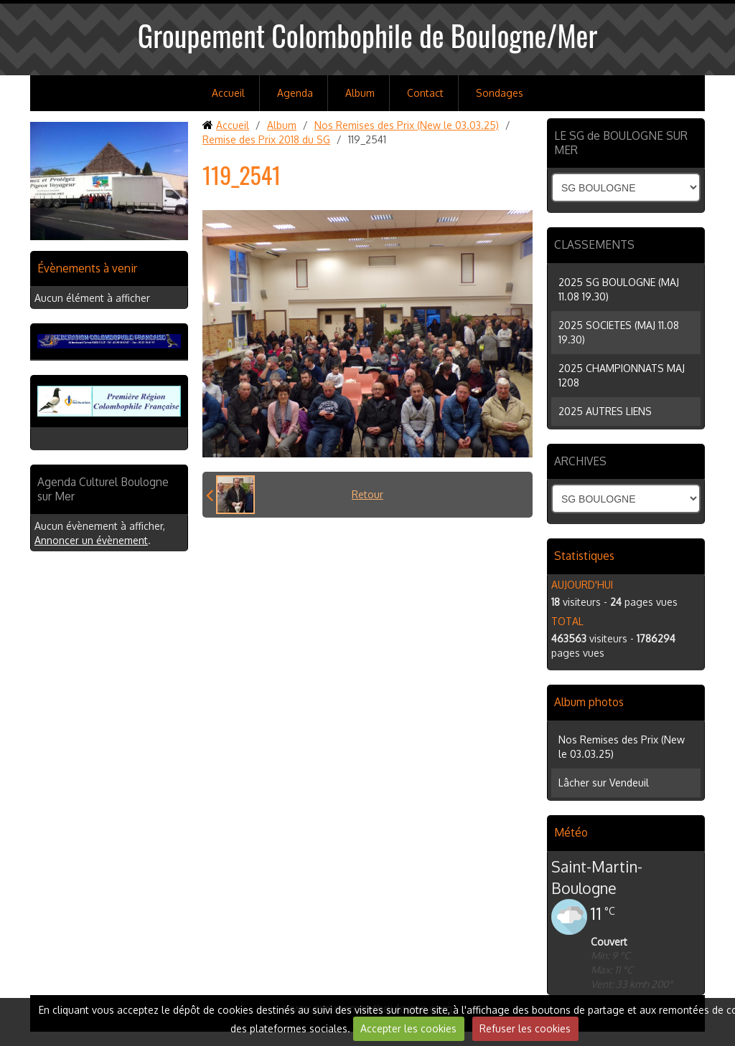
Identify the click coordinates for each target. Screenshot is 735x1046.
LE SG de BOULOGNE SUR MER (621, 142)
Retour (367, 494)
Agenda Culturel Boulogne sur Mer (103, 489)
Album (360, 93)
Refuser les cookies (525, 1028)
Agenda (295, 93)
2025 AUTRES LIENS (605, 411)
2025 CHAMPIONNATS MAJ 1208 (621, 375)
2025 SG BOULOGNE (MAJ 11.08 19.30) (618, 289)
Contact (425, 93)
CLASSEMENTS (594, 244)
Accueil (228, 93)
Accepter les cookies (408, 1028)
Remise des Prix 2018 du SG (266, 139)
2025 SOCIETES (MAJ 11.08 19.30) (618, 332)
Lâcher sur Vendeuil (603, 782)
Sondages (499, 93)
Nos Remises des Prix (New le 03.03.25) (406, 125)
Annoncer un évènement (91, 540)
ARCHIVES (580, 461)
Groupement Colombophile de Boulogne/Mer (368, 35)
